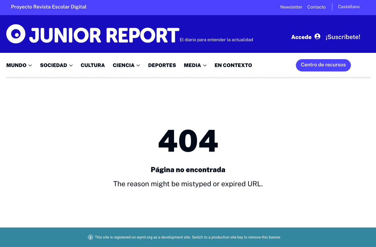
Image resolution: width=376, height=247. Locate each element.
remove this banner (264, 237)
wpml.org (144, 237)
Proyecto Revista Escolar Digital (48, 7)
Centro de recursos (323, 65)
